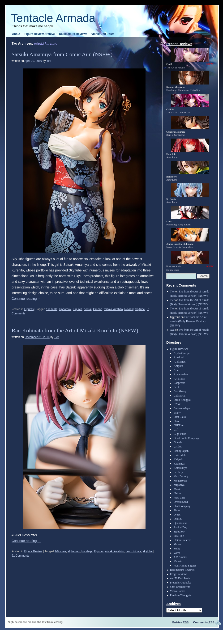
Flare (177, 421)
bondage (87, 551)
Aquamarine (181, 374)
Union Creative (182, 540)
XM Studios (180, 557)
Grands (178, 442)
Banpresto (179, 383)
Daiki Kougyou (182, 400)
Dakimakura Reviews (73, 34)
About (16, 34)
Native (177, 493)
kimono (97, 309)
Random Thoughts (180, 595)
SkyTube (179, 535)
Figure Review (33, 551)
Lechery (178, 472)
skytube (140, 309)
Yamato (178, 561)
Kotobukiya (180, 467)
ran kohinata (133, 551)
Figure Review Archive (40, 34)
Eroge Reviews (178, 574)
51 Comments (20, 555)
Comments (203, 622)
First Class (180, 417)
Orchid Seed (181, 501)
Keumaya (179, 463)
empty (177, 412)
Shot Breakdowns (180, 586)
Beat (176, 387)
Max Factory (181, 476)
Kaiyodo (178, 459)
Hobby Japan (181, 450)
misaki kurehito (113, 309)
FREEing (179, 425)
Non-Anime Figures (185, 565)
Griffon (178, 446)
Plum (177, 510)
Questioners (180, 523)
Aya (172, 329)
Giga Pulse (180, 434)
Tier (49, 61)
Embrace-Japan (182, 408)
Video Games (177, 591)
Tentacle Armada (53, 18)
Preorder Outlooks (180, 582)
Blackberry (180, 391)
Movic (177, 489)
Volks (177, 548)
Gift (176, 429)
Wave (177, 552)
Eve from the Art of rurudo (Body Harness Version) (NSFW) (188, 321)
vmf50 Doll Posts (102, 34)
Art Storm (179, 378)
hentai (88, 309)
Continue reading (26, 298)
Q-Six (177, 514)
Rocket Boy (180, 527)
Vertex (177, 544)
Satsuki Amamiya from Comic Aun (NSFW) (62, 54)
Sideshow (179, 531)
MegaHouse (180, 480)
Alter (177, 370)
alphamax (65, 309)
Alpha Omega (181, 353)
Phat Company (182, 506)
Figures (29, 309)
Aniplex (178, 366)
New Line (179, 497)
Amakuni (179, 357)
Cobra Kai (179, 395)
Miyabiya (179, 484)
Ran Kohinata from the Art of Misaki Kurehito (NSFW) (75, 330)
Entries (180, 622)
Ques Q (178, 518)
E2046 (177, 404)
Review (128, 309)
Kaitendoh (179, 455)
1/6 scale (51, 309)
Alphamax (179, 361)
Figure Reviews (179, 349)
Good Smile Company (186, 438)
